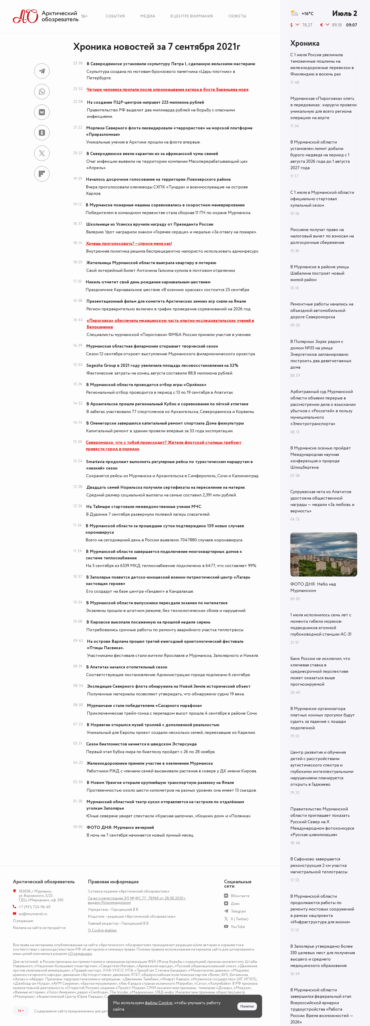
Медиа (147, 16)
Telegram (238, 911)
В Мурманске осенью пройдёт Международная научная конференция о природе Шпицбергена (320, 458)
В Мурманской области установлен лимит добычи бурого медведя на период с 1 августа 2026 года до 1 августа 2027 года (320, 155)
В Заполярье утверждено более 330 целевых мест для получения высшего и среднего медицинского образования (322, 956)
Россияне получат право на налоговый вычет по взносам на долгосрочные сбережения (322, 236)
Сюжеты (237, 16)
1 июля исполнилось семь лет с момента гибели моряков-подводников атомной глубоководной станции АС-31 (320, 624)
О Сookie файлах (102, 930)
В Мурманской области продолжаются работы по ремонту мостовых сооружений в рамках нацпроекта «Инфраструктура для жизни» (322, 909)
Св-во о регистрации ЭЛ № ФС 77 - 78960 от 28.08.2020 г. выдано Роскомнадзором (137, 900)
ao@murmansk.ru (33, 914)
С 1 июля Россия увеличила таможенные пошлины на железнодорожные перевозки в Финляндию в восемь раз (322, 64)
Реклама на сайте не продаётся (39, 928)
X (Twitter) (239, 919)
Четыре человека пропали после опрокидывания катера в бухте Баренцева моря (167, 90)
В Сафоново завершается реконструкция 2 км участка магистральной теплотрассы (318, 865)
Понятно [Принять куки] (247, 1006)
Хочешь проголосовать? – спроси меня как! (129, 244)
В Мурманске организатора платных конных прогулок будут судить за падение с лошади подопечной (322, 718)
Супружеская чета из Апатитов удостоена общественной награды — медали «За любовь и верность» (322, 501)
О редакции (23, 921)
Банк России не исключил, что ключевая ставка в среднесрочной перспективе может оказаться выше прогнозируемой (320, 671)
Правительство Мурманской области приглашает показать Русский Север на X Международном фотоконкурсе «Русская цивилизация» (322, 822)
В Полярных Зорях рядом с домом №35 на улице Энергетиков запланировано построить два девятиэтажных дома (320, 354)
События (115, 16)
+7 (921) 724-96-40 (34, 907)
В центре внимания (191, 16)
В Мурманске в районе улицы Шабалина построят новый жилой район (319, 273)
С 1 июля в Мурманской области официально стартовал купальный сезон (322, 198)
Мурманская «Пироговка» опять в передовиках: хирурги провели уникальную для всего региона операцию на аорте (323, 108)
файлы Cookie (158, 1003)
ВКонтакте (240, 896)
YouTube (238, 927)
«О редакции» (80, 953)
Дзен (235, 904)
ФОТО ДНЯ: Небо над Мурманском (313, 587)
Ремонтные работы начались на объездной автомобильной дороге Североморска (321, 310)
